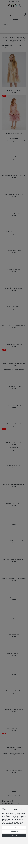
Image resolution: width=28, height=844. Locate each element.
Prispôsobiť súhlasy (14, 831)
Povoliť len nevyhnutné (14, 827)
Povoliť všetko (14, 835)
